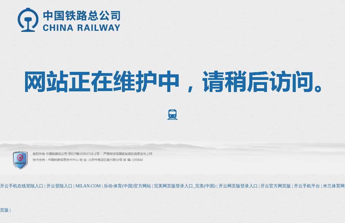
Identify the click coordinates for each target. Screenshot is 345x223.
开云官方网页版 (275, 186)
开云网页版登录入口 (238, 186)
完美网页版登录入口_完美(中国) (184, 186)
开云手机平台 (307, 186)
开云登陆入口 (59, 186)
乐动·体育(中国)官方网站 (127, 186)
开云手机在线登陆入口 (21, 186)
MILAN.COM (88, 186)
